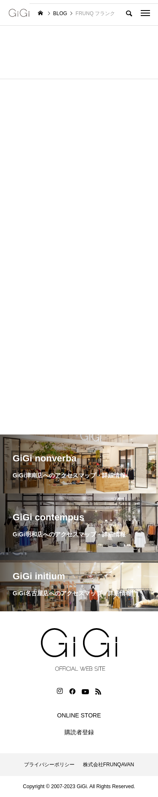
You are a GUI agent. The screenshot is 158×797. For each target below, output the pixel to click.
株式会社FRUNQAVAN (108, 765)
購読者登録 (79, 732)
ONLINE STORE (79, 715)
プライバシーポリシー (49, 765)
